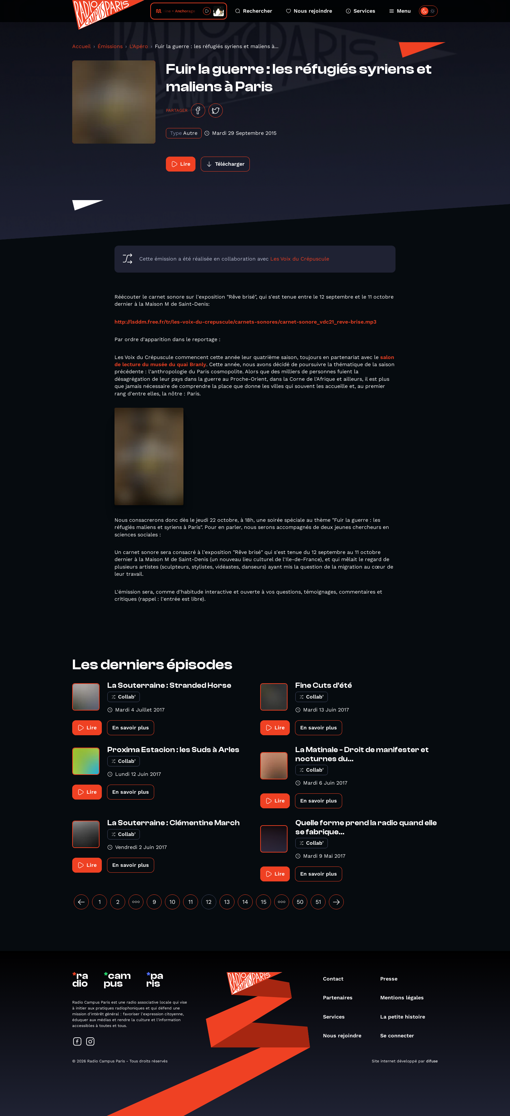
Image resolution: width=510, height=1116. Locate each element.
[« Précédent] (81, 902)
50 (300, 901)
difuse (432, 1061)
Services (360, 11)
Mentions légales (405, 997)
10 (172, 901)
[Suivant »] (336, 902)
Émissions (110, 46)
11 (190, 901)
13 (227, 901)
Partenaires (341, 997)
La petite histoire (406, 1017)
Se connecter (400, 1036)
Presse (392, 979)
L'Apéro (138, 46)
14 (245, 901)
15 (263, 901)
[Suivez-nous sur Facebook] (77, 1042)
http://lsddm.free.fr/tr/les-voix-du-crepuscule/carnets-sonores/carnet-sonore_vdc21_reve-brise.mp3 (245, 322)
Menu (400, 11)
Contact (336, 979)
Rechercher (253, 11)
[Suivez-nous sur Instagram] (90, 1042)
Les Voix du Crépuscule (299, 259)
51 (318, 901)
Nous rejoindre (309, 11)
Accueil (81, 46)
